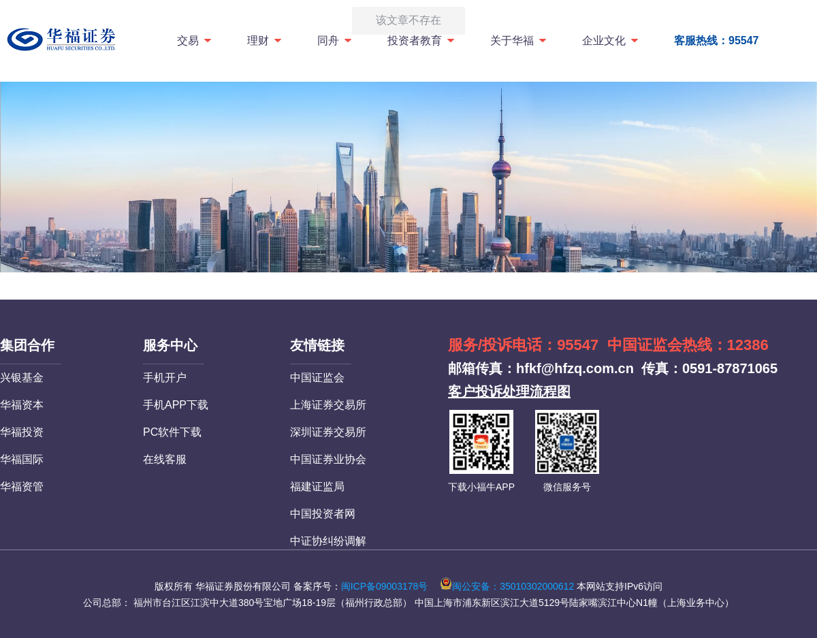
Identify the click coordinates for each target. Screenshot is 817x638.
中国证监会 (317, 377)
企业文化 (611, 40)
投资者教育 (421, 40)
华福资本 (22, 405)
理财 (265, 40)
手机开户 (165, 377)
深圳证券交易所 (328, 432)
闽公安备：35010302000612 (507, 586)
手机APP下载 (175, 405)
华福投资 (22, 432)
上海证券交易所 (328, 405)
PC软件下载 (172, 432)
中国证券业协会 (328, 459)
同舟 (335, 40)
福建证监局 (317, 486)
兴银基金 (22, 377)
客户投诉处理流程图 (509, 391)
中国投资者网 (322, 514)
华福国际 (22, 459)
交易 (195, 40)
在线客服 (165, 459)
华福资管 (22, 486)
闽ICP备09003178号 (384, 586)
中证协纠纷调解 (328, 541)
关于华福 (519, 40)
